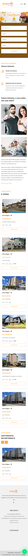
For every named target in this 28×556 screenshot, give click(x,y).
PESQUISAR (14, 51)
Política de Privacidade (14, 522)
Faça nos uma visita (6, 183)
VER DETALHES (14, 229)
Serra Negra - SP (7, 215)
